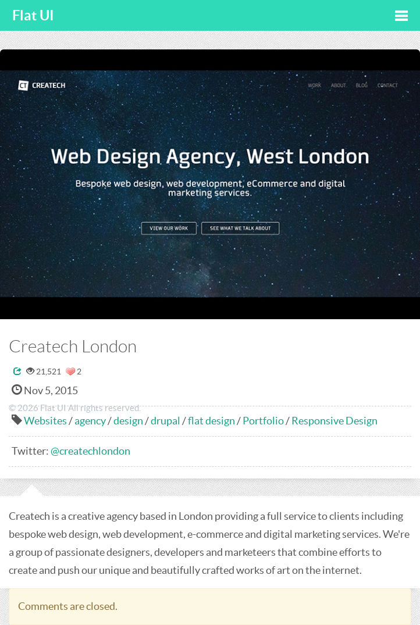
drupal (165, 421)
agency (90, 421)
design (128, 421)
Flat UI (33, 15)
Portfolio (263, 421)
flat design (211, 421)
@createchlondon (90, 451)
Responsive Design (334, 421)
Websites (45, 421)
